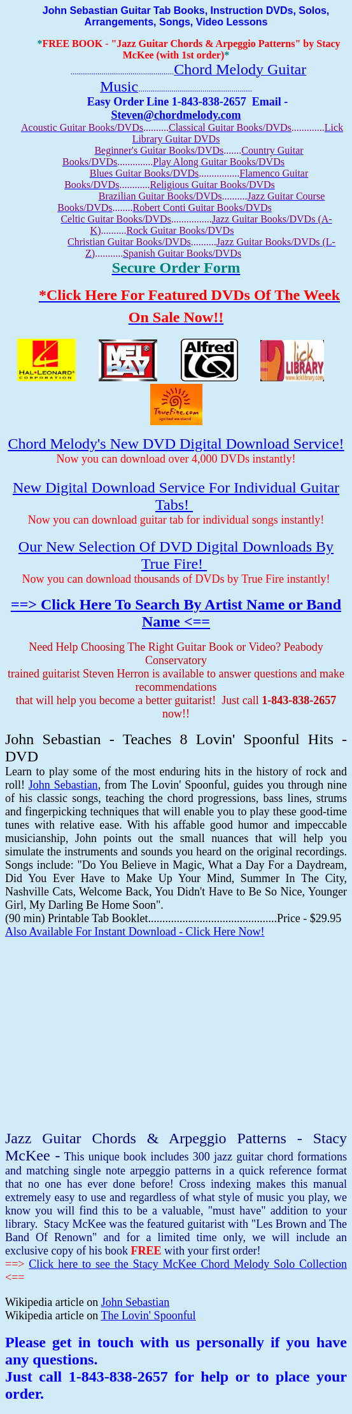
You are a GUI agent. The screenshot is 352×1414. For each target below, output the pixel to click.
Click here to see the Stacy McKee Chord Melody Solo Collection (188, 1264)
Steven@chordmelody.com (176, 115)
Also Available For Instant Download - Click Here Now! (135, 931)
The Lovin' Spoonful (148, 1315)
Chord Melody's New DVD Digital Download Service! (176, 443)
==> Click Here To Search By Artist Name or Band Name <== (176, 613)
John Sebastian (63, 784)
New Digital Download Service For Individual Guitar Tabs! (176, 496)
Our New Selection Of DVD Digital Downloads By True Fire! (176, 555)
